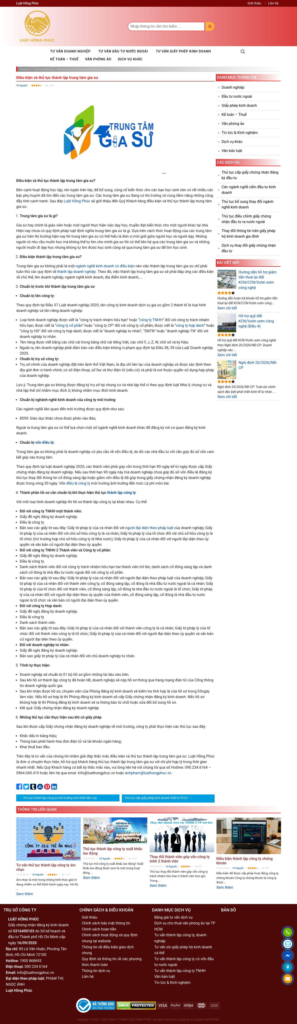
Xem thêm (24, 894)
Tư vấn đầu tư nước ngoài (123, 51)
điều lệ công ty (78, 483)
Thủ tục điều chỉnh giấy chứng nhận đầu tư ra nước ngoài (246, 219)
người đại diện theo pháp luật (149, 528)
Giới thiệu (254, 3)
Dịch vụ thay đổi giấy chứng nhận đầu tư (249, 248)
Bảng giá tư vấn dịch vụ (173, 917)
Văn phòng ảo (98, 59)
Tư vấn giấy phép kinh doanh (183, 51)
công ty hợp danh (190, 325)
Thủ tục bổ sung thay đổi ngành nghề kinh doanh (247, 204)
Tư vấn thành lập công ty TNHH (180, 971)
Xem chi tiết (227, 308)
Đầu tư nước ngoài (237, 96)
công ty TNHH (151, 320)
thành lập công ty (121, 492)
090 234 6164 (36, 966)
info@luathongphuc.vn (35, 972)
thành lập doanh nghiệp (76, 271)
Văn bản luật (232, 151)
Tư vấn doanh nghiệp (70, 51)
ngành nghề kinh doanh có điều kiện (105, 266)
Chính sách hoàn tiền (99, 929)
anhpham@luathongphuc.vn (148, 773)
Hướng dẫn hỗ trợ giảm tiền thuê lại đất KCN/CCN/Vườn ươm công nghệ (247, 280)
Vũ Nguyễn (21, 85)
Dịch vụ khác (130, 59)
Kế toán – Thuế (64, 59)
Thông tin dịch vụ (96, 971)
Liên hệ (273, 3)
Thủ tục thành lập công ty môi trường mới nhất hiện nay (60, 798)
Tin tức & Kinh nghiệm (240, 132)
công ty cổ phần (69, 325)
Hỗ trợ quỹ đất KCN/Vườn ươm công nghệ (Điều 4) (245, 323)
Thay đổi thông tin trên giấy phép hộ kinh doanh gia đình (248, 234)
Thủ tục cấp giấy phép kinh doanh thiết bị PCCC (156, 798)
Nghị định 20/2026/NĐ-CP (247, 369)
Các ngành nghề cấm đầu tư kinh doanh (249, 190)
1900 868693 (31, 961)
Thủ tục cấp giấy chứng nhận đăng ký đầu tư (250, 175)
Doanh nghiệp (233, 87)
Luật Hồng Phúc (77, 201)
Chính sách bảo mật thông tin (106, 923)
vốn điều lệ (44, 442)
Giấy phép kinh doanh (239, 105)
